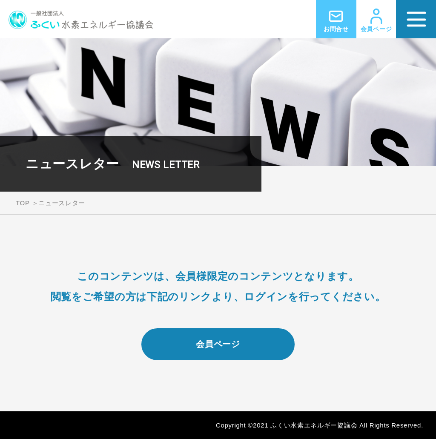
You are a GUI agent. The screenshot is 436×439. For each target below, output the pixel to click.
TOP (23, 203)
